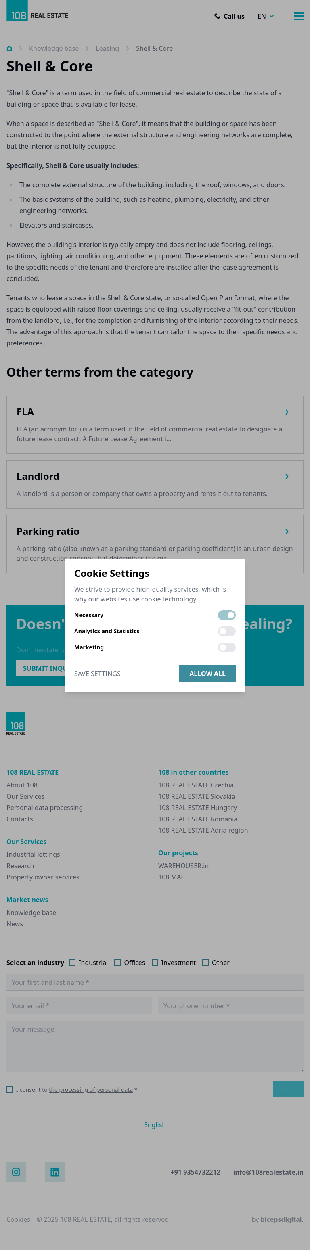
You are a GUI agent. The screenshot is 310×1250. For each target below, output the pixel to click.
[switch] (227, 615)
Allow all (207, 673)
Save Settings (97, 673)
